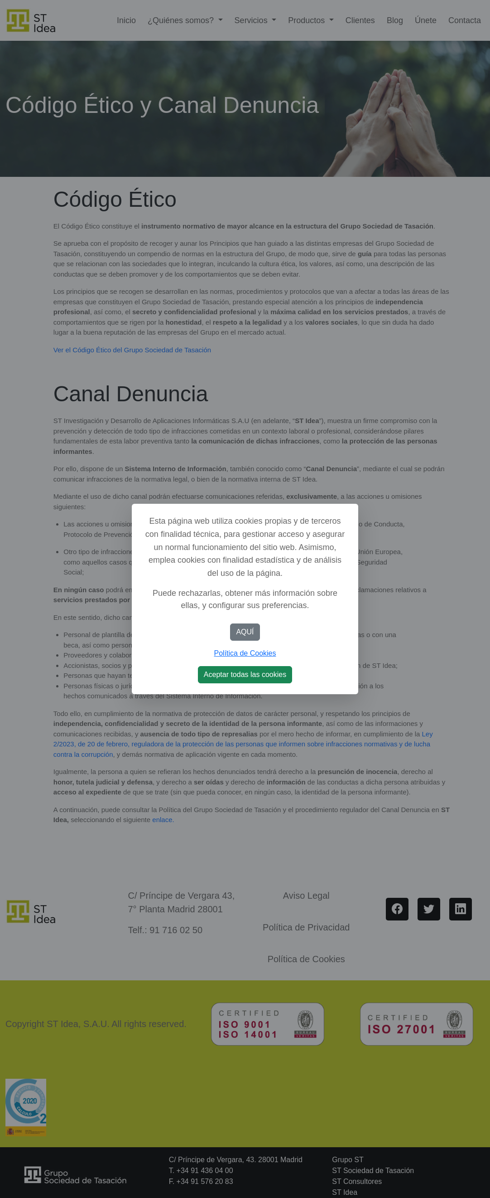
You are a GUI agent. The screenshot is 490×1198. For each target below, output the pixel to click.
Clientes (360, 20)
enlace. (162, 819)
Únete (426, 20)
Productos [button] (307, 20)
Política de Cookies (245, 653)
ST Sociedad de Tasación (373, 1170)
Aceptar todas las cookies (245, 674)
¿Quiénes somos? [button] (182, 20)
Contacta (464, 20)
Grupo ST (347, 1160)
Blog (395, 20)
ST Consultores (357, 1181)
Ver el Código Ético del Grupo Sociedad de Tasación (132, 350)
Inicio (126, 20)
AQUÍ (245, 632)
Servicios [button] (252, 20)
